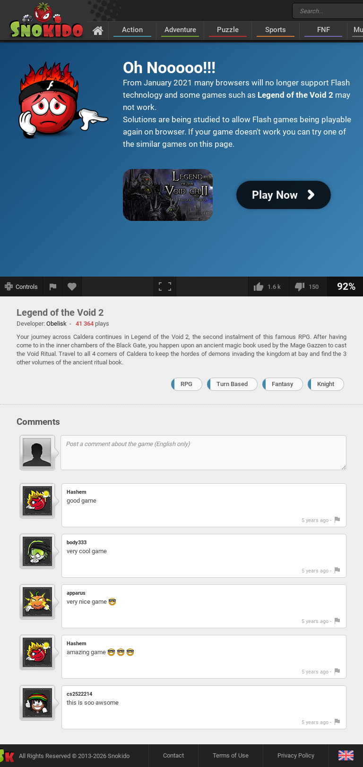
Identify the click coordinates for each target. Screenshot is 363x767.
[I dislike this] (308, 286)
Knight (325, 384)
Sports (275, 29)
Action (132, 29)
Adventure (180, 29)
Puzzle (228, 29)
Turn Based (232, 384)
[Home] (98, 30)
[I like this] (268, 286)
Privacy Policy (295, 755)
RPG (186, 384)
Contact (173, 755)
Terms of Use (231, 755)
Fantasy (282, 384)
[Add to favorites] (72, 286)
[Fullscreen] (165, 286)
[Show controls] (21, 286)
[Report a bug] (53, 286)
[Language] (345, 756)
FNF (323, 29)
